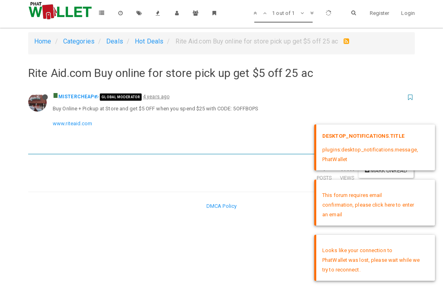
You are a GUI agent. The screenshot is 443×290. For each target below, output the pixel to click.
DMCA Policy (221, 206)
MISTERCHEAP (76, 96)
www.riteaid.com (73, 123)
